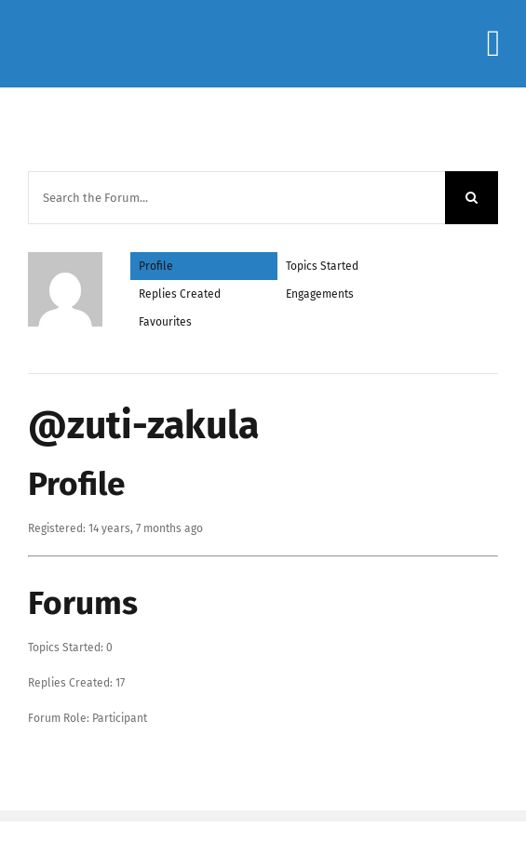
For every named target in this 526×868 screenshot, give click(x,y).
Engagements (320, 293)
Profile (156, 266)
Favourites (165, 321)
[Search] (471, 197)
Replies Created (180, 293)
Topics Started (322, 266)
